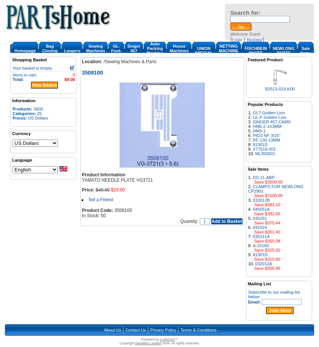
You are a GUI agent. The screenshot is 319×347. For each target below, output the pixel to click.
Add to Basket (227, 221)
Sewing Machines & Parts (95, 51)
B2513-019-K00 (279, 89)
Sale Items (305, 50)
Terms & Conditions (198, 330)
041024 (260, 227)
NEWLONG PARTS (283, 50)
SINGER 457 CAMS (272, 122)
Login (237, 40)
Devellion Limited (148, 343)
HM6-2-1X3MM (267, 126)
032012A (263, 263)
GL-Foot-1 (116, 51)
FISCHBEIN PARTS (255, 50)
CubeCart (167, 339)
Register (255, 40)
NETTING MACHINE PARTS (228, 51)
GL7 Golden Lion (269, 112)
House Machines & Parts (179, 51)
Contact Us (135, 330)
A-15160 (261, 245)
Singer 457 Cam (133, 51)
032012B (261, 200)
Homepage (25, 50)
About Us (112, 330)
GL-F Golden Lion (269, 117)
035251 (260, 218)
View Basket (44, 85)
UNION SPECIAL (204, 50)
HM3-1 (259, 131)
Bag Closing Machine (50, 51)
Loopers (72, 50)
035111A (261, 236)
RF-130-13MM (266, 140)
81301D (260, 144)
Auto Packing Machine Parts (154, 51)
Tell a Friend (100, 199)
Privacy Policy (163, 330)
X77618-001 (264, 149)
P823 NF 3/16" (266, 135)
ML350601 (265, 153)
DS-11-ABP (264, 177)
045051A (261, 209)
